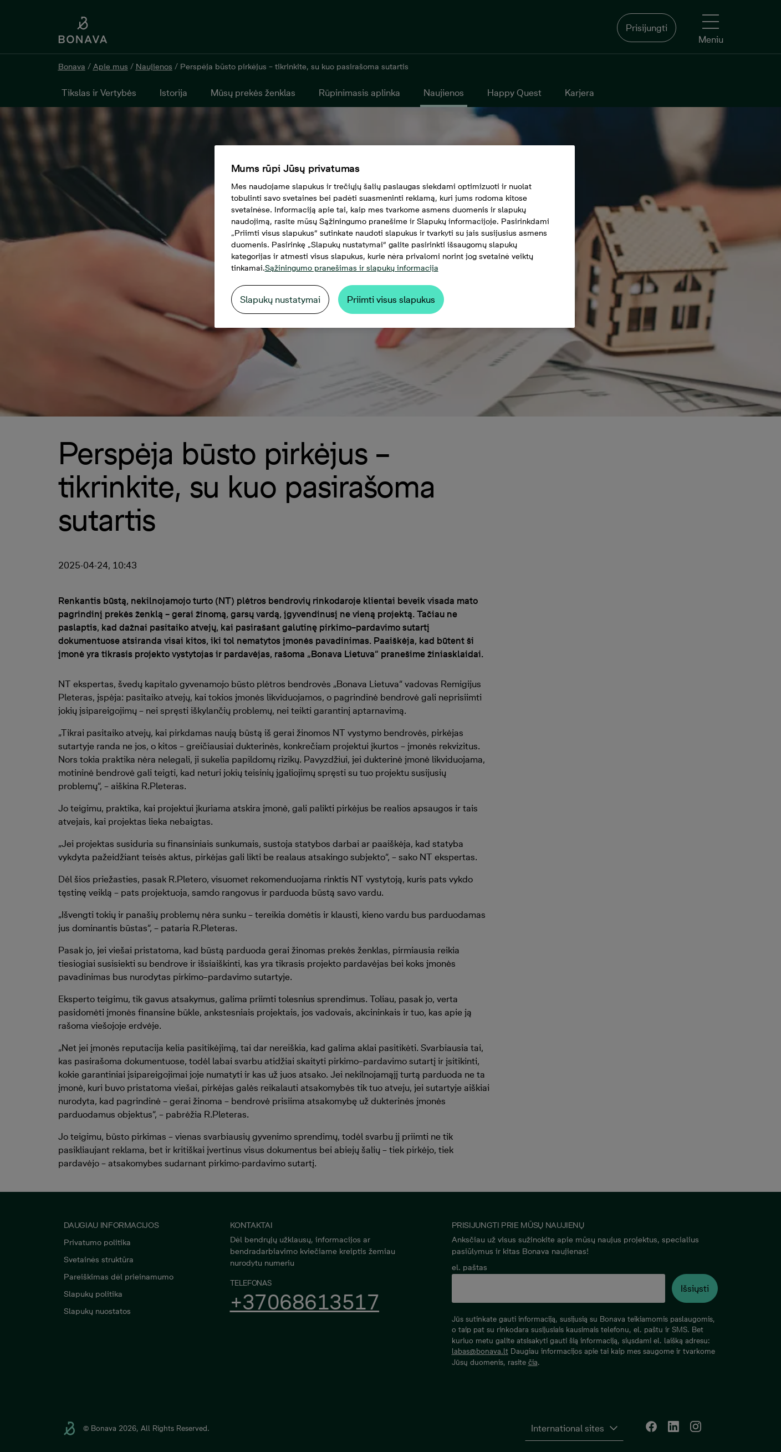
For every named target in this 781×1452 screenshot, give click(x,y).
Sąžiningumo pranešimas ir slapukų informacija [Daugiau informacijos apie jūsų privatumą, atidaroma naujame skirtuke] (351, 268)
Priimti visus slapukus (391, 299)
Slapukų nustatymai (280, 299)
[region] (395, 236)
